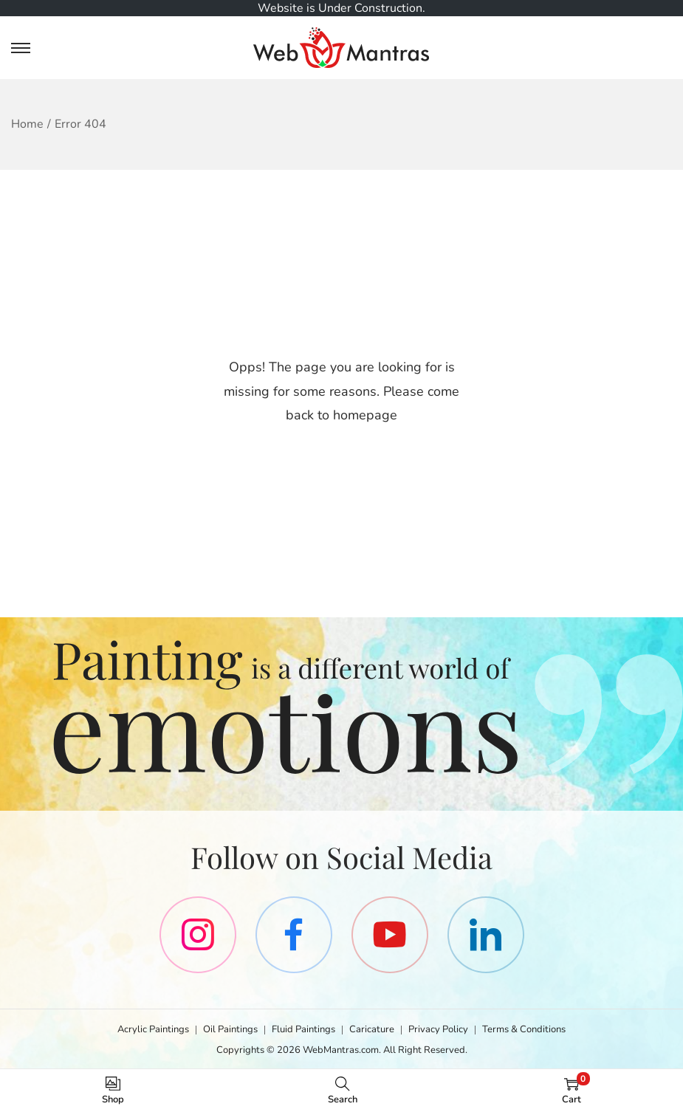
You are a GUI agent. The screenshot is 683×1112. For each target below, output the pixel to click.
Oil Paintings (230, 1029)
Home (27, 124)
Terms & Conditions (524, 1029)
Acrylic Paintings (153, 1029)
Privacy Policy (438, 1029)
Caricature (371, 1029)
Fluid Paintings (303, 1029)
